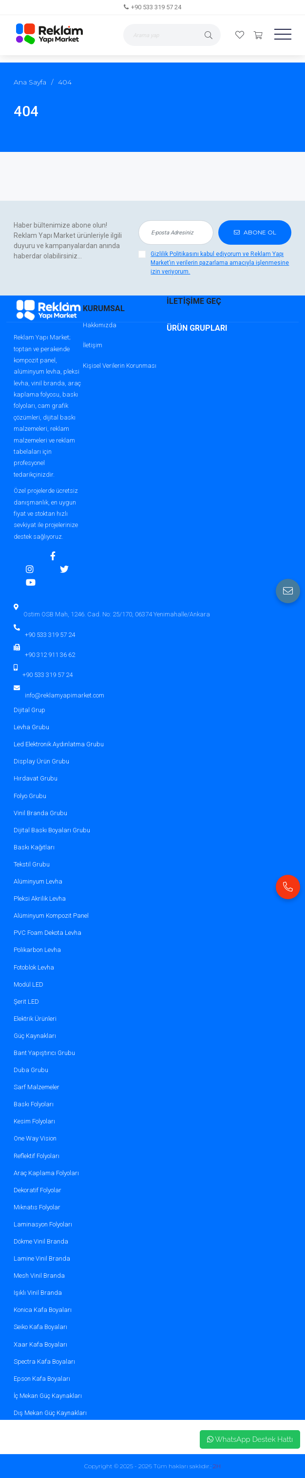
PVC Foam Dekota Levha (47, 932)
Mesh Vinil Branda (39, 1275)
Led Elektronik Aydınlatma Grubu (59, 744)
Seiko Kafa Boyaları (40, 1326)
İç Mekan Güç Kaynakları (48, 1395)
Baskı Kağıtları (34, 847)
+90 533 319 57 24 (156, 7)
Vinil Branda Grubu (40, 813)
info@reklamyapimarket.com (64, 695)
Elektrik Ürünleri (35, 1018)
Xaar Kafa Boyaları (40, 1344)
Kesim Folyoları (34, 1121)
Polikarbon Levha (37, 949)
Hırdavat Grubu (35, 778)
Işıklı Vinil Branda (38, 1292)
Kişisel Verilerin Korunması (119, 365)
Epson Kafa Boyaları (42, 1378)
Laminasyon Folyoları (43, 1224)
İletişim (92, 345)
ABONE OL (255, 232)
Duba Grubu (31, 1070)
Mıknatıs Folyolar (37, 1207)
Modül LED (28, 984)
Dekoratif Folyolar (37, 1190)
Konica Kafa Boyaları (43, 1309)
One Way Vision (35, 1138)
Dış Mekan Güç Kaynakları (50, 1412)
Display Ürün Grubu (41, 761)
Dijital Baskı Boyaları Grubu (52, 830)
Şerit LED (26, 1001)
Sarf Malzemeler (36, 1087)
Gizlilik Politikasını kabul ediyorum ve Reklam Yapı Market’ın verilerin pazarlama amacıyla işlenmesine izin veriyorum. (220, 263)
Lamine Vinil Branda (42, 1258)
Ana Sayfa (30, 82)
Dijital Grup (29, 710)
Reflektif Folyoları (36, 1156)
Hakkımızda (99, 325)
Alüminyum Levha (38, 881)
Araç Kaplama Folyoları (46, 1173)
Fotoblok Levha (34, 967)
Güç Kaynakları (35, 1035)
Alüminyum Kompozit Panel (51, 915)
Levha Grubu (31, 727)
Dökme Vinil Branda (41, 1241)
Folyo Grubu (30, 796)
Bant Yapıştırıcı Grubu (44, 1052)
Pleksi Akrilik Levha (40, 898)
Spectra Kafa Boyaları (44, 1361)
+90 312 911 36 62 (50, 654)
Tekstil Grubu (32, 864)
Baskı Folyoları (34, 1104)
